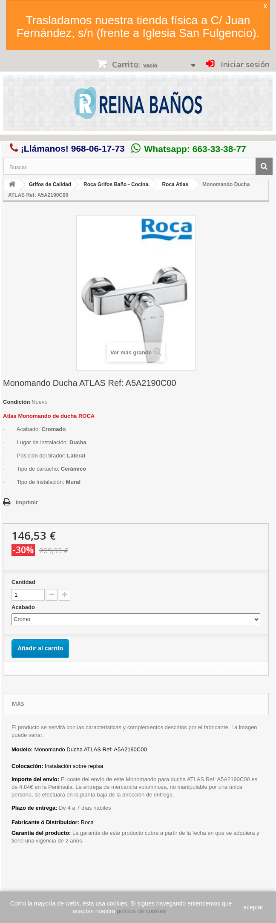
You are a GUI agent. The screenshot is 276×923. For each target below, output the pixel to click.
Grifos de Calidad (50, 184)
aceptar (253, 907)
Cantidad (23, 582)
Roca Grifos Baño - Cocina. (116, 184)
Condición (16, 402)
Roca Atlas (175, 184)
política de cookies (141, 911)
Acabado (24, 607)
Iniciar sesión (244, 64)
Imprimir (27, 502)
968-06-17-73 (98, 148)
